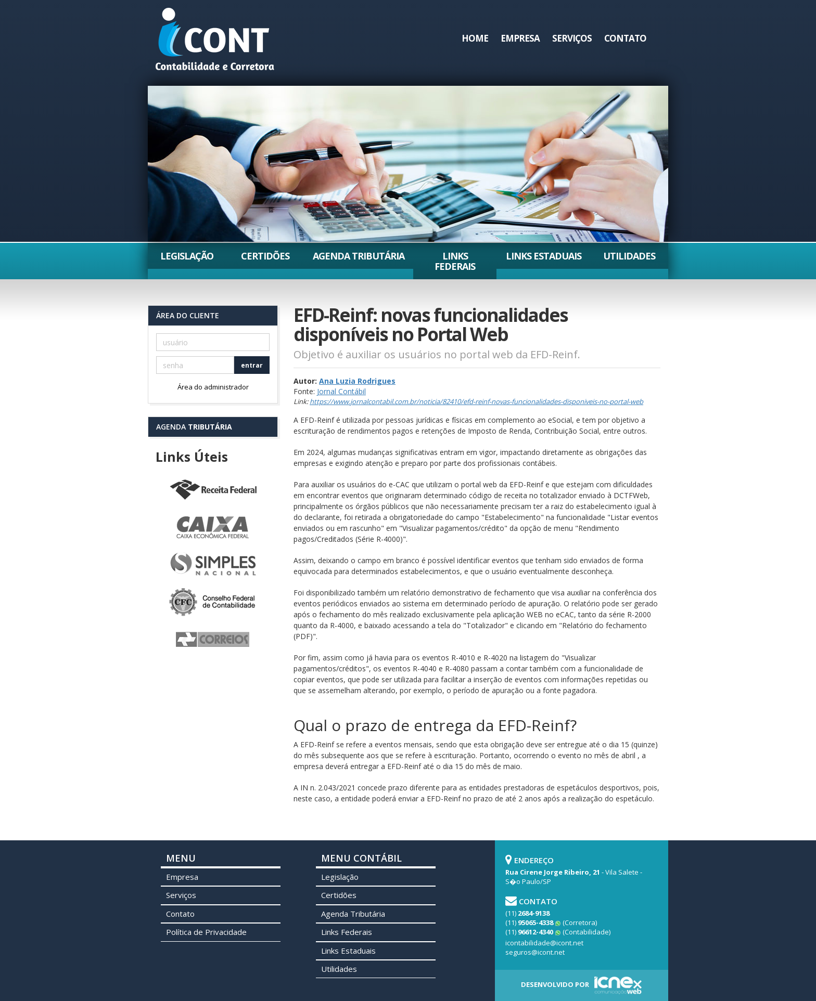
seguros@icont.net (535, 952)
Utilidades (629, 256)
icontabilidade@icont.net (544, 942)
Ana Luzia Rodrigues (357, 381)
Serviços (572, 38)
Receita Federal (212, 490)
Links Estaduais (543, 256)
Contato (625, 38)
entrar (252, 365)
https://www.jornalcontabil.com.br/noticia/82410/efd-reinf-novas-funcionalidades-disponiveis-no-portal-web (476, 401)
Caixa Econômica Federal (212, 528)
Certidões (265, 256)
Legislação (186, 256)
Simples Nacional (212, 565)
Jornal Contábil (341, 391)
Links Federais (455, 261)
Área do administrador (213, 387)
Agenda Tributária (358, 256)
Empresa (520, 38)
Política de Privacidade (206, 932)
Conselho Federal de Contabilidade (212, 602)
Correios (212, 640)
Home (475, 38)
